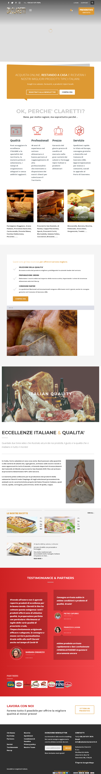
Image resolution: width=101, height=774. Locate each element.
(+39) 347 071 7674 (85, 713)
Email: (77, 716)
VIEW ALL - (91, 513)
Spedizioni (28, 713)
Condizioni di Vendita (29, 717)
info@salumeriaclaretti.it (86, 719)
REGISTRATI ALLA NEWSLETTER (42, 92)
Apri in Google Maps (84, 739)
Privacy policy (30, 721)
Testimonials (12, 724)
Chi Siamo (11, 710)
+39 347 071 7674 (34, 3)
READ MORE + (11, 535)
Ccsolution (62, 763)
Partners (10, 716)
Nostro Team (29, 724)
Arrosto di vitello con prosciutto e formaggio (80, 525)
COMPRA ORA (67, 92)
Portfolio (10, 713)
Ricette (27, 710)
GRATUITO (86, 11)
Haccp (9, 727)
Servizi (10, 721)
